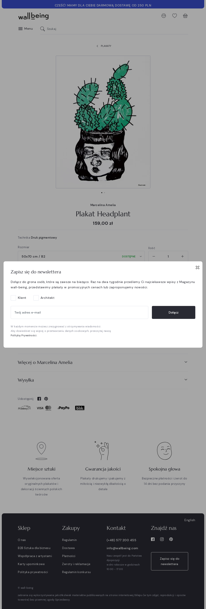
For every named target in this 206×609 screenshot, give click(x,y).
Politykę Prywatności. (24, 335)
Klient (22, 298)
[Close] (197, 267)
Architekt (48, 298)
